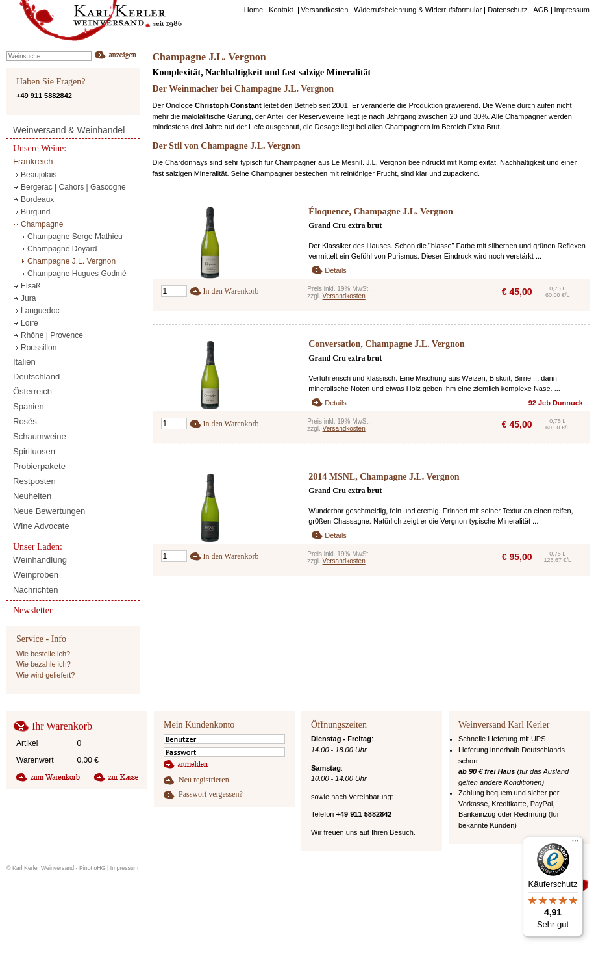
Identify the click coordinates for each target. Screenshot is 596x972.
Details (336, 270)
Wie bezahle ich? (43, 664)
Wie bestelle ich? (43, 654)
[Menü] (575, 844)
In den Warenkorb (231, 291)
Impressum (124, 868)
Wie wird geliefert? (45, 675)
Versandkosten (344, 296)
